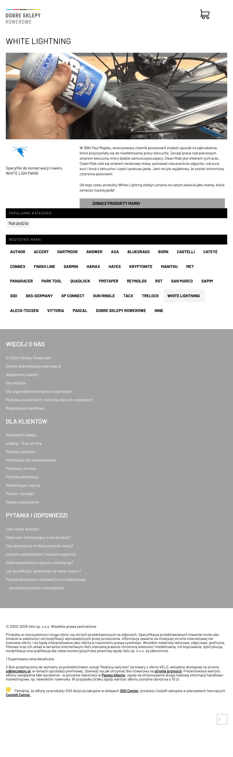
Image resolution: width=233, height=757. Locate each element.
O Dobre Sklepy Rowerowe (28, 357)
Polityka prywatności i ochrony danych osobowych (49, 399)
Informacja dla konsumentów (31, 459)
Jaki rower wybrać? (22, 528)
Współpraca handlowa (25, 408)
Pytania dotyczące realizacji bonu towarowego (46, 579)
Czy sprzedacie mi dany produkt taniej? (40, 545)
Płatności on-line (21, 468)
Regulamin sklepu (21, 434)
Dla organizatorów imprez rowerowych (39, 391)
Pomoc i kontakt (20, 493)
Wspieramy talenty (22, 374)
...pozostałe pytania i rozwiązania (35, 587)
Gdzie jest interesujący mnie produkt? (38, 537)
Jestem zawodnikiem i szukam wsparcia (40, 554)
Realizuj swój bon (20, 451)
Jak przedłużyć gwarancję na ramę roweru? (43, 570)
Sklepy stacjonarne (22, 501)
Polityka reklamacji (22, 476)
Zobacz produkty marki (116, 203)
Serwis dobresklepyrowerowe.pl (33, 366)
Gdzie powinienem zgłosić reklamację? (39, 562)
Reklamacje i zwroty (23, 485)
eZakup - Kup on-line (24, 443)
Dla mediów (16, 382)
